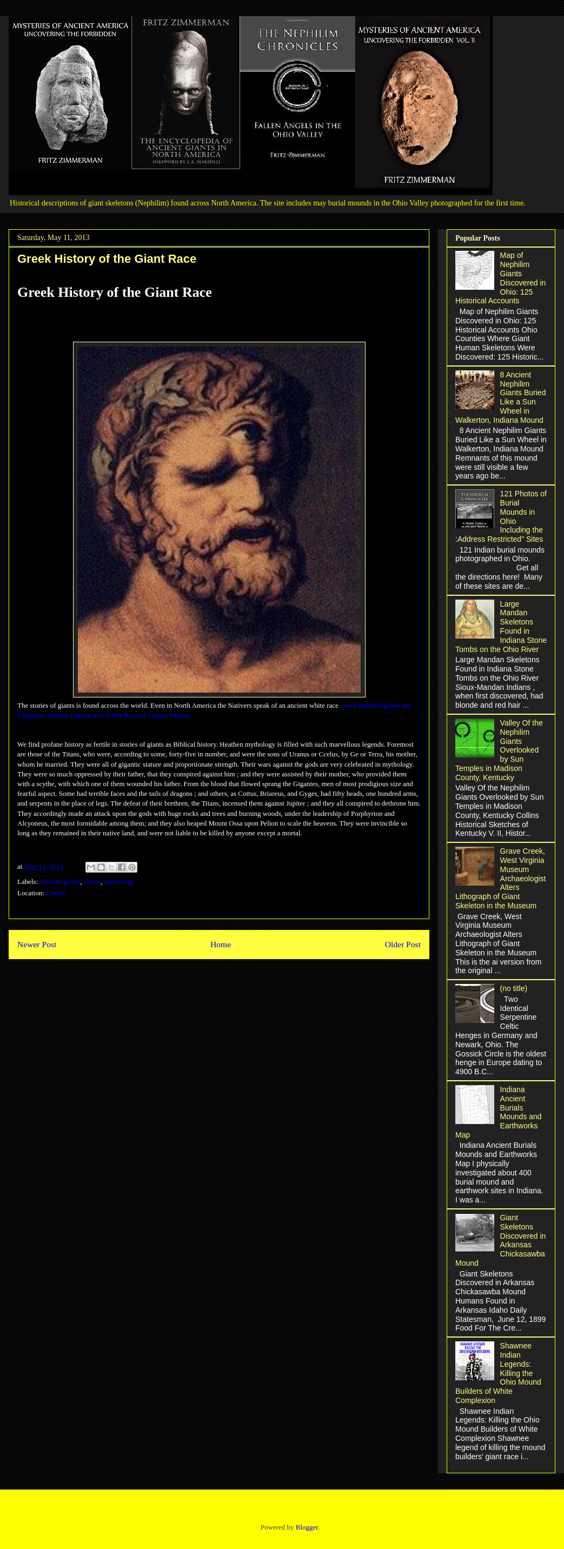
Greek (92, 881)
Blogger (307, 1527)
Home (220, 944)
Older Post (403, 944)
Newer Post (36, 944)
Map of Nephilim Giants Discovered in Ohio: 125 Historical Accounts (500, 278)
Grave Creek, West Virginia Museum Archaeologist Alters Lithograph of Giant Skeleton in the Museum (500, 878)
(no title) (514, 988)
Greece (56, 893)
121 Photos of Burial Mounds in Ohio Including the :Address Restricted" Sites (501, 516)
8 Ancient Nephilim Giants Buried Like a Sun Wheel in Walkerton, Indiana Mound (500, 397)
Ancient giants (59, 881)
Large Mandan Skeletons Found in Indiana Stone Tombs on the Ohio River (501, 627)
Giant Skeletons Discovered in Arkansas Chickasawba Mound (500, 1240)
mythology (119, 881)
